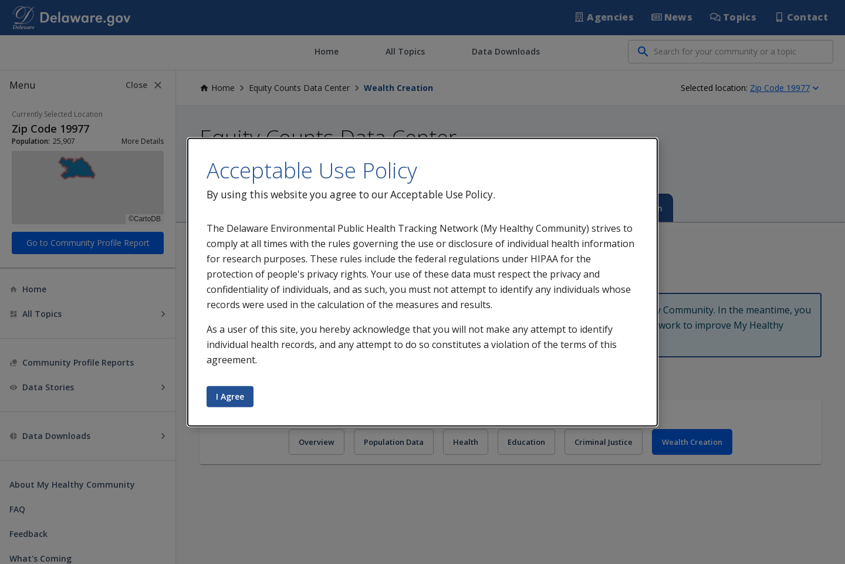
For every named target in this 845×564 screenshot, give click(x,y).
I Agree (230, 396)
